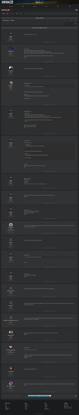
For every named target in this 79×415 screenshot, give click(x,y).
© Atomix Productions (39, 413)
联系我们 (46, 405)
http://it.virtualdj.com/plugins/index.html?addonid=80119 (35, 183)
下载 (23, 6)
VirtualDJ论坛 (6, 20)
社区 (46, 6)
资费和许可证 (7, 408)
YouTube (66, 405)
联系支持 (26, 404)
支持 (58, 6)
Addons (12, 20)
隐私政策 (46, 408)
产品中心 (11, 6)
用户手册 (26, 405)
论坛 (25, 409)
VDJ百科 (26, 408)
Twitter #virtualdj (67, 408)
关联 (70, 6)
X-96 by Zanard (34, 34)
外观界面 (6, 409)
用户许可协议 (47, 409)
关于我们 (46, 404)
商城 (34, 6)
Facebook (66, 404)
